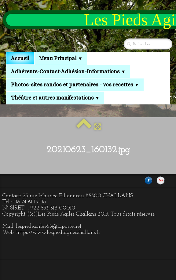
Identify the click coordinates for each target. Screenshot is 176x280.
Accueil (20, 58)
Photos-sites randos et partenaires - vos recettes (75, 85)
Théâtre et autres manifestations (55, 98)
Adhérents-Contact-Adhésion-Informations (68, 71)
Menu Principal (60, 58)
